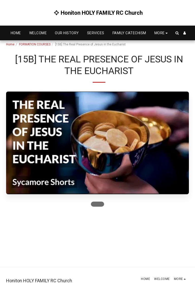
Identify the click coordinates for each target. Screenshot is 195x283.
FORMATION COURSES (35, 44)
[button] (177, 33)
